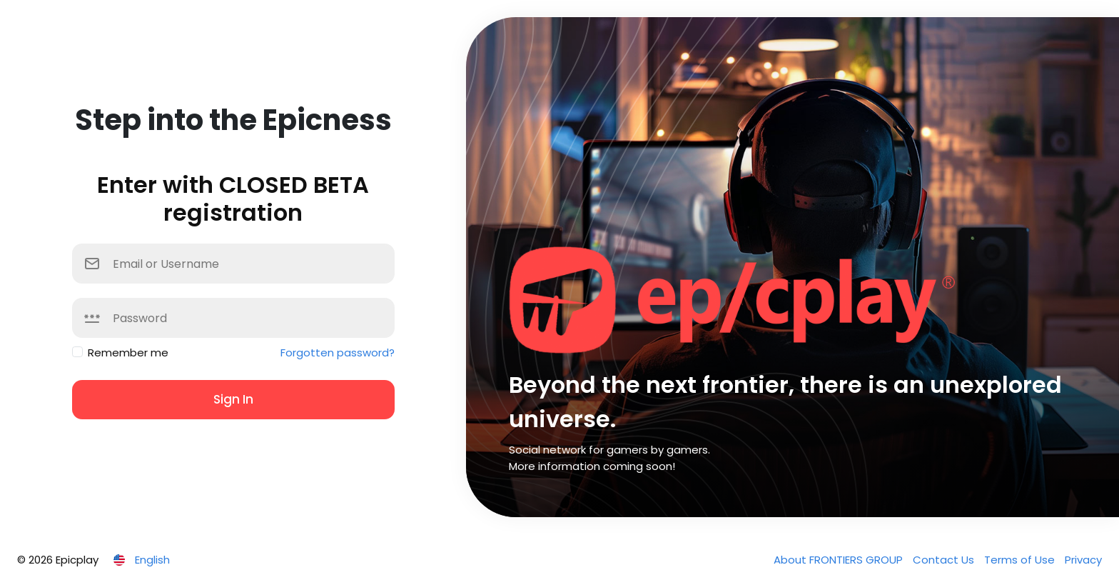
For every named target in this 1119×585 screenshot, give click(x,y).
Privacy (1083, 559)
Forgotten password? (337, 352)
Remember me (128, 352)
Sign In (233, 399)
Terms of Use (1021, 559)
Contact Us (945, 559)
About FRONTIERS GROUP (840, 559)
